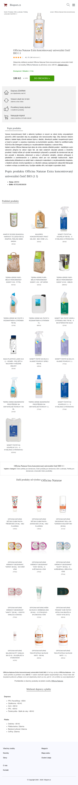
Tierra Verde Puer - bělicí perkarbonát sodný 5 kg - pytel (13, 280)
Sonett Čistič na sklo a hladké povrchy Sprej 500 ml (39, 361)
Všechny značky (9, 748)
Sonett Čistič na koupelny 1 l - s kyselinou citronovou (64, 404)
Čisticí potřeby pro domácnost (25, 469)
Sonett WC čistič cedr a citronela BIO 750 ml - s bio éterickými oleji (64, 320)
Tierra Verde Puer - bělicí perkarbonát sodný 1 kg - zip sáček (39, 280)
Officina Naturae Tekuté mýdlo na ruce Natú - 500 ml (39, 653)
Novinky (6, 753)
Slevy (5, 758)
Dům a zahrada (18, 12)
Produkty (10, 12)
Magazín (45, 748)
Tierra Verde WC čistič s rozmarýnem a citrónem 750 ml (13, 320)
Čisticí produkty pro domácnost (46, 469)
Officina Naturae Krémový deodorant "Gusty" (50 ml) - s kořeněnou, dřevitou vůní (63, 566)
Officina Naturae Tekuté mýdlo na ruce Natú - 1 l (63, 653)
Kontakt (6, 770)
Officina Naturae (32, 65)
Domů (5, 12)
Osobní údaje (46, 758)
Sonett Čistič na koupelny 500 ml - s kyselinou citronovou (64, 237)
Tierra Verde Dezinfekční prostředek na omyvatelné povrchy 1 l (39, 404)
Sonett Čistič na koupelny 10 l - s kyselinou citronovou (13, 447)
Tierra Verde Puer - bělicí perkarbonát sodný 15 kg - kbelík (64, 280)
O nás (5, 765)
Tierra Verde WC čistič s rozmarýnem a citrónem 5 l (39, 320)
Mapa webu (46, 753)
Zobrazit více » (63, 65)
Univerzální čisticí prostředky (43, 471)
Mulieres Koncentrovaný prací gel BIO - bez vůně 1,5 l (39, 237)
